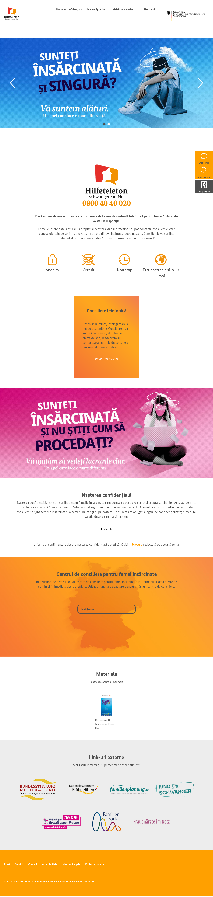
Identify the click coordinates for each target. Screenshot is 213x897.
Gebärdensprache (123, 9)
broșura (137, 544)
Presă (7, 864)
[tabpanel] (106, 83)
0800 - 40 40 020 (106, 359)
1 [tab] (104, 124)
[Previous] (12, 83)
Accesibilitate (49, 864)
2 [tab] (108, 124)
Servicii (19, 864)
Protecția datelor (94, 864)
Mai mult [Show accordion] (106, 529)
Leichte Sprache (96, 9)
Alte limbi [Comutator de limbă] (150, 9)
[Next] (200, 83)
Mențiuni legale (71, 864)
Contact (32, 864)
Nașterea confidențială (69, 9)
